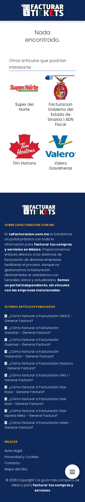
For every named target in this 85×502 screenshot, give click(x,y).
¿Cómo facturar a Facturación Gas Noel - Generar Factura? (35, 401)
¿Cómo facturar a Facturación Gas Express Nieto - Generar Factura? (35, 413)
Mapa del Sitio (16, 469)
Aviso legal (13, 450)
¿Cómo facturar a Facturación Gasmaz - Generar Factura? (31, 342)
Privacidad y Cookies (22, 457)
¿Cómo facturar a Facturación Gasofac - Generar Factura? (31, 330)
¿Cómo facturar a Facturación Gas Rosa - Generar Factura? (35, 389)
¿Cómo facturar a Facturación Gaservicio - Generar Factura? (31, 354)
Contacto (12, 463)
